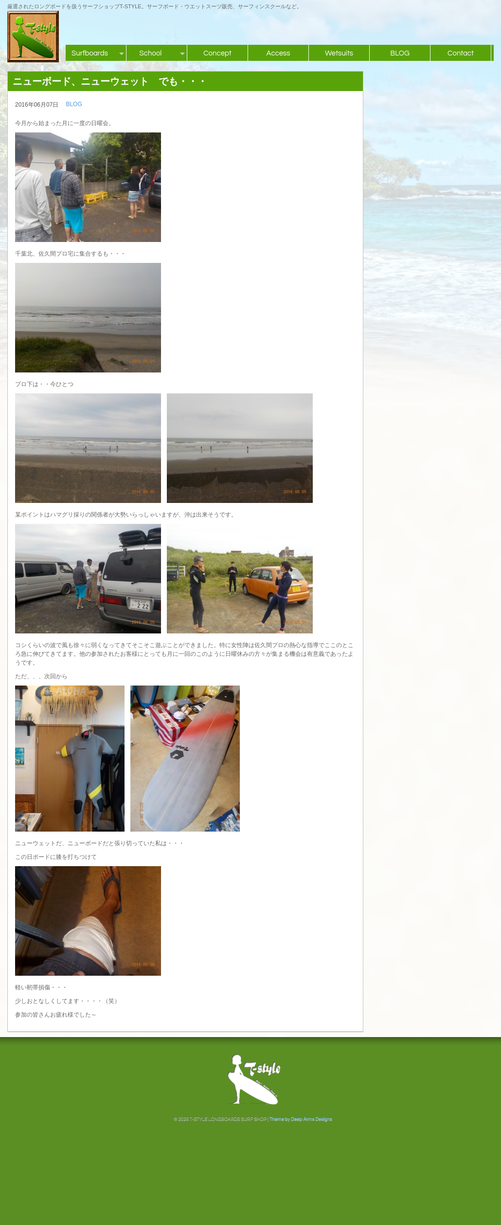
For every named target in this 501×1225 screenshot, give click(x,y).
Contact (460, 53)
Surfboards (90, 53)
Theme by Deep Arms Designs (300, 1118)
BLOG (400, 53)
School (151, 53)
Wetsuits (339, 53)
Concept (217, 53)
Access (278, 53)
